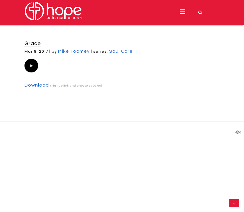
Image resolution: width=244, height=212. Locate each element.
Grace (32, 43)
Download (36, 85)
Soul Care (121, 51)
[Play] (31, 65)
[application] (31, 65)
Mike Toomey (74, 51)
